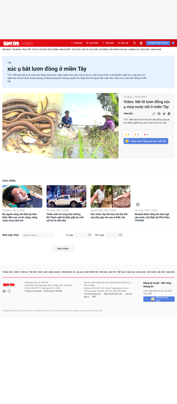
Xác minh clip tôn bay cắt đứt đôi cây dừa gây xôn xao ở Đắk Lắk (109, 216)
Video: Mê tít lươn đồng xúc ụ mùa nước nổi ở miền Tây (147, 104)
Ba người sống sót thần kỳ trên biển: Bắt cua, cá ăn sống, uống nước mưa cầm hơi (19, 217)
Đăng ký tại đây (162, 299)
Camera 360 (134, 49)
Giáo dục (131, 272)
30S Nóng (103, 49)
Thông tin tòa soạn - (34, 291)
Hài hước (93, 49)
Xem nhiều (9, 180)
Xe (74, 272)
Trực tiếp (26, 49)
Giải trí (85, 49)
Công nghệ (155, 49)
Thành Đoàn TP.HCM (52, 291)
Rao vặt (122, 43)
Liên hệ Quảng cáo (92, 294)
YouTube (92, 43)
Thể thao (76, 49)
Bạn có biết (65, 49)
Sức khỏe (145, 49)
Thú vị (35, 49)
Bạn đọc (171, 272)
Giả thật (161, 272)
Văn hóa (103, 272)
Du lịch (79, 272)
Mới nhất (6, 49)
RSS (94, 297)
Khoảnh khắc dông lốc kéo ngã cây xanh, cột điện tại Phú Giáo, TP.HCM (152, 217)
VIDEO (27, 43)
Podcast (76, 43)
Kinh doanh (54, 272)
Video (16, 272)
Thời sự (24, 272)
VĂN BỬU (128, 113)
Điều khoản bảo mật (113, 294)
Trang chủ (7, 272)
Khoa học (141, 272)
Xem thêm (63, 248)
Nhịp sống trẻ (91, 272)
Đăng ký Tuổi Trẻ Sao (158, 43)
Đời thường (53, 49)
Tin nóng (16, 49)
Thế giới (43, 49)
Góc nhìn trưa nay (118, 49)
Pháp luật (43, 272)
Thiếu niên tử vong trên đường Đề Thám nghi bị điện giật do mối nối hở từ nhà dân (65, 217)
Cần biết (108, 43)
